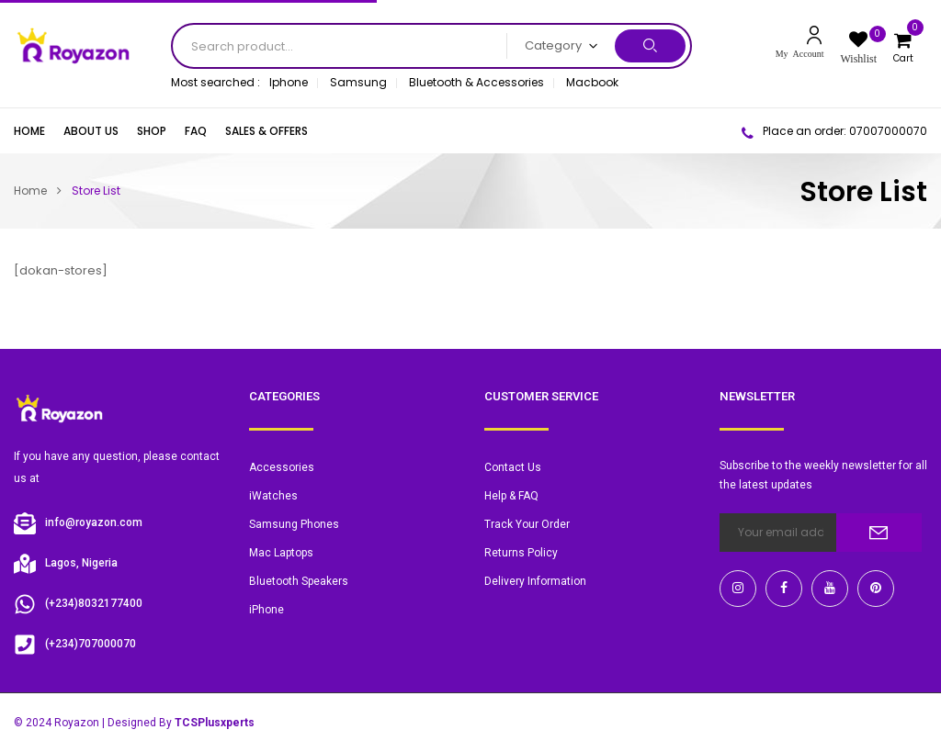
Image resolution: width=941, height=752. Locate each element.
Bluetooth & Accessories (476, 82)
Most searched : (215, 82)
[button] (905, 45)
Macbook (592, 82)
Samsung (358, 82)
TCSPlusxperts (215, 722)
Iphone (288, 82)
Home (30, 190)
